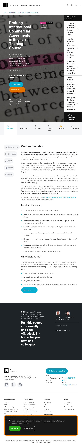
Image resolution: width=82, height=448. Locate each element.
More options (28, 428)
